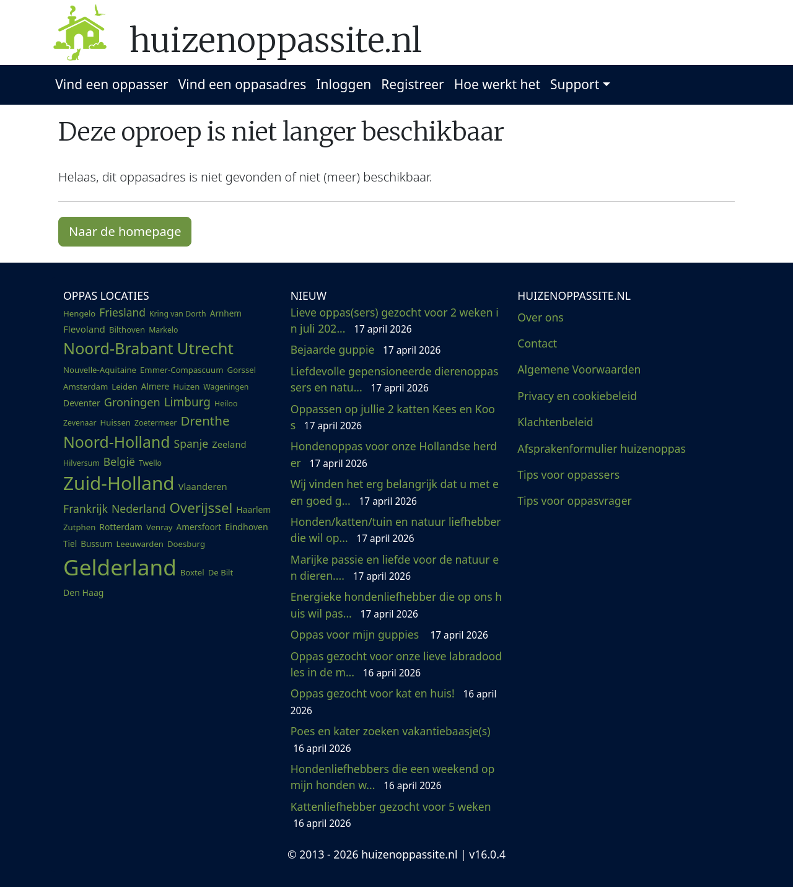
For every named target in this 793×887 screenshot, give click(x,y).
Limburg (187, 402)
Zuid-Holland (119, 483)
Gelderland (120, 567)
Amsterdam (85, 386)
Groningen (132, 402)
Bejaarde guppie (366, 349)
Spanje (191, 443)
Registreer (412, 84)
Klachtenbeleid (555, 421)
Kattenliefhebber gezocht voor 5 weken (392, 814)
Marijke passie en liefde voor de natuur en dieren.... (395, 567)
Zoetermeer (155, 422)
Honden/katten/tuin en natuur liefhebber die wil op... (396, 529)
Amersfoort (199, 527)
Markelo (163, 330)
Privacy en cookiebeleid (577, 395)
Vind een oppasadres (242, 84)
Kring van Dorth (177, 313)
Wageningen (225, 387)
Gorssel (241, 369)
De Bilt (221, 572)
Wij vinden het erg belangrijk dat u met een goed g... (395, 491)
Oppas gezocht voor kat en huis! (394, 701)
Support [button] (574, 84)
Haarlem (253, 509)
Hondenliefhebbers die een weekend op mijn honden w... (393, 776)
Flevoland (84, 329)
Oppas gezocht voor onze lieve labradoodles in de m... (396, 664)
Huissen (115, 422)
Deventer (81, 403)
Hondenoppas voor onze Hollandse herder (394, 454)
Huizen (186, 386)
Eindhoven (246, 527)
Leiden (124, 386)
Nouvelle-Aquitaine (99, 369)
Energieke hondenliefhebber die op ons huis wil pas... (396, 604)
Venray (159, 527)
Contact (537, 343)
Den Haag (83, 592)
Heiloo (225, 403)
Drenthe (204, 420)
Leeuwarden (140, 543)
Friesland (122, 312)
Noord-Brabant (118, 348)
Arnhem (226, 313)
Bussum (96, 543)
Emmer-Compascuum (182, 369)
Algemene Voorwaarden (579, 369)
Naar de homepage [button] (125, 231)
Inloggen (343, 84)
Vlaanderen (202, 486)
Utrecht (205, 348)
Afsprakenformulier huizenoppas (601, 448)
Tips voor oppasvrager (574, 500)
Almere (155, 386)
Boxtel (192, 572)
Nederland (138, 508)
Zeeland (229, 444)
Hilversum (81, 463)
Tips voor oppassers (568, 474)
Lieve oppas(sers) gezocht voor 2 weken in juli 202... (395, 320)
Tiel (70, 543)
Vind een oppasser (111, 84)
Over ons (540, 317)
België (119, 461)
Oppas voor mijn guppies (389, 634)
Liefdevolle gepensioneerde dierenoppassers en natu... (395, 379)
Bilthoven (127, 329)
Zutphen (79, 527)
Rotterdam (120, 527)
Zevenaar (79, 422)
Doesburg (186, 543)
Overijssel (200, 507)
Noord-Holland (116, 441)
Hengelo (79, 313)
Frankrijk (85, 508)
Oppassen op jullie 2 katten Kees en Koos (393, 416)
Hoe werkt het (497, 84)
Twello (150, 463)
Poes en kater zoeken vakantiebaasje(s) (392, 738)
